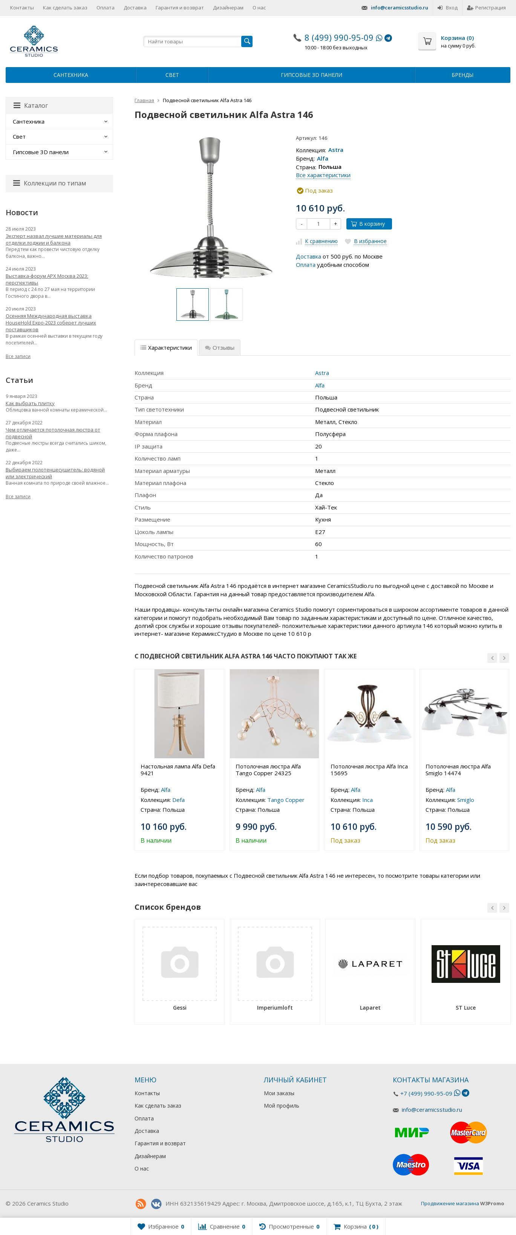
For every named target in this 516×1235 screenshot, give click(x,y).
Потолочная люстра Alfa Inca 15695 (369, 769)
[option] (193, 304)
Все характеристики (323, 175)
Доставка (135, 7)
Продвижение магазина (450, 1203)
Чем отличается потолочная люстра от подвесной (53, 433)
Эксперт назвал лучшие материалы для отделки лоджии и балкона (54, 239)
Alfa (322, 158)
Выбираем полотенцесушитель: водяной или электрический (55, 473)
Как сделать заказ (65, 7)
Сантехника (71, 74)
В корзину (368, 223)
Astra (335, 150)
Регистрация (486, 7)
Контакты (22, 7)
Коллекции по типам (49, 183)
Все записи (18, 356)
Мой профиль (281, 1105)
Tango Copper (286, 799)
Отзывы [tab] (219, 347)
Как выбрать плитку (30, 403)
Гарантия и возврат (180, 7)
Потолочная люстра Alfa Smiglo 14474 (458, 769)
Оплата (105, 7)
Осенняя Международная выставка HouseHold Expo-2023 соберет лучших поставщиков (51, 322)
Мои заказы (279, 1093)
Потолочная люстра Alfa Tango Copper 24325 (268, 769)
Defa (178, 799)
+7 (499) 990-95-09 (426, 1093)
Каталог (31, 105)
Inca (367, 799)
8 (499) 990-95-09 (339, 37)
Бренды (462, 74)
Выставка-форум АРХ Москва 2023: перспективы (47, 279)
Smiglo (465, 799)
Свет (172, 74)
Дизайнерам (228, 7)
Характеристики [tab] (166, 347)
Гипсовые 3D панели (311, 74)
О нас (259, 7)
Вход (448, 7)
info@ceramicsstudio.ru (399, 7)
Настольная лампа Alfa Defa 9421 (178, 769)
